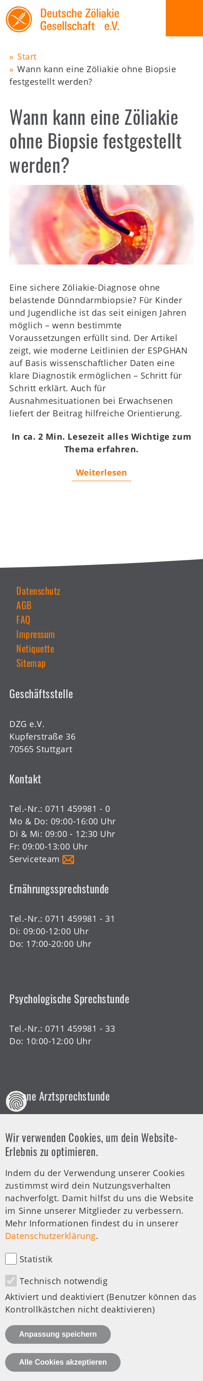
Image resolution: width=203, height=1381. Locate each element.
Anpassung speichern (58, 1349)
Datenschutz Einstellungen (16, 1116)
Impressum (35, 634)
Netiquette (35, 648)
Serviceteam (34, 858)
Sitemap (31, 663)
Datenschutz (38, 591)
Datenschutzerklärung (50, 1250)
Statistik (36, 1273)
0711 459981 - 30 (80, 1126)
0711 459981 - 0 (77, 808)
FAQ (23, 619)
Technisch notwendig (64, 1295)
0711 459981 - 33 (80, 1028)
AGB (24, 605)
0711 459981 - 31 (80, 918)
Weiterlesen (101, 472)
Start (27, 56)
